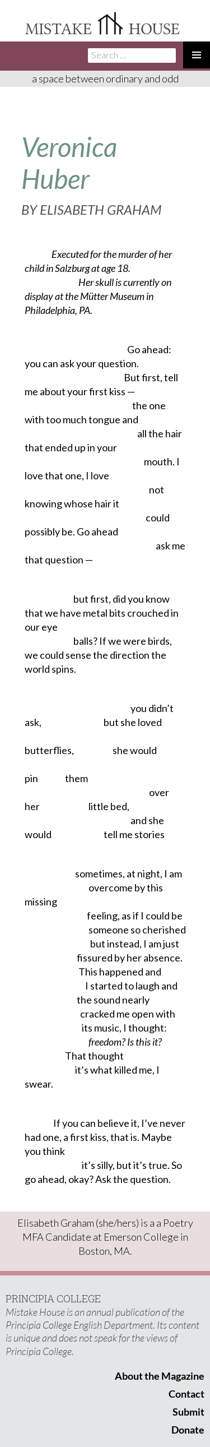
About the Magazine (159, 1376)
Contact (186, 1394)
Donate (187, 1429)
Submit (188, 1412)
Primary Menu (196, 54)
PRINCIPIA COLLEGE (53, 1298)
